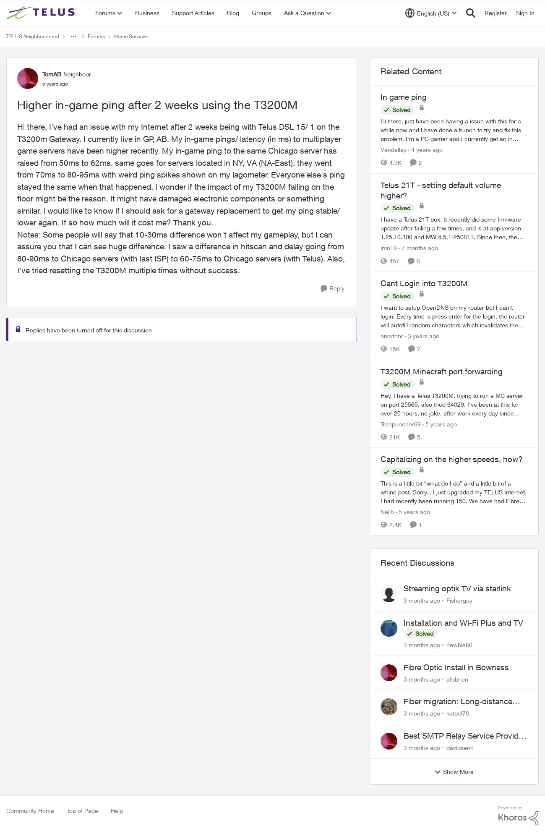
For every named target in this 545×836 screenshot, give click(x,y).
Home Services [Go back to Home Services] (131, 36)
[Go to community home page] (42, 13)
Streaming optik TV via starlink (457, 588)
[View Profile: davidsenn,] (389, 741)
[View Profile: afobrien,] (389, 672)
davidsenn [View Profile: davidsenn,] (460, 747)
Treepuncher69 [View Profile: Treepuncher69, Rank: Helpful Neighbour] (401, 423)
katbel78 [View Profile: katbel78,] (457, 713)
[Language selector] (431, 13)
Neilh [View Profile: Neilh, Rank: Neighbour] (387, 511)
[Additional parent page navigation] (73, 36)
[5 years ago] (439, 423)
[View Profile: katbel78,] (389, 706)
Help (117, 810)
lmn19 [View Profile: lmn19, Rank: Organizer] (389, 247)
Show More (454, 772)
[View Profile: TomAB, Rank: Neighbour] (27, 78)
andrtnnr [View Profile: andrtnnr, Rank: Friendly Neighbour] (392, 336)
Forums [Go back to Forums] (96, 36)
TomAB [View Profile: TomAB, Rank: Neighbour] (51, 74)
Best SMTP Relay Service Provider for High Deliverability (464, 736)
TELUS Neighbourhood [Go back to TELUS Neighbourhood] (32, 36)
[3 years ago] (422, 336)
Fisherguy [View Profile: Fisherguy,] (459, 600)
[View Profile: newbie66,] (389, 628)
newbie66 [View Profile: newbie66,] (459, 644)
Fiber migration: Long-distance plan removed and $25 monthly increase (459, 702)
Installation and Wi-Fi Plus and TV (463, 622)
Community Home (30, 810)
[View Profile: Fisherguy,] (389, 593)
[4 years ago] (425, 149)
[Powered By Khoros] (518, 816)
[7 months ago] (418, 247)
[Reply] (332, 288)
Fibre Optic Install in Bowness (456, 667)
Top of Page (82, 810)
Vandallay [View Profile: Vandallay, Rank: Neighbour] (394, 149)
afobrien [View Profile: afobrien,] (457, 678)
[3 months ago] (422, 600)
